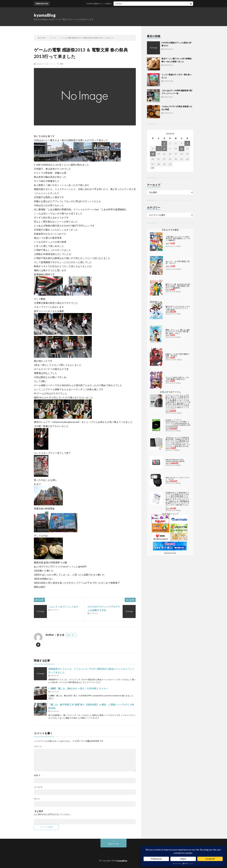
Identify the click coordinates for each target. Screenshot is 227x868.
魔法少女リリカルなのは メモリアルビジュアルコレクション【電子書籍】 (177, 308)
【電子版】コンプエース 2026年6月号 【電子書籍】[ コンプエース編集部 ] (178, 238)
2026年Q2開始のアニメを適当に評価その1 (106, 3)
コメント (38, 746)
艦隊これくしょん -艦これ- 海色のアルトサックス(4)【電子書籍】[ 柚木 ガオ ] (177, 331)
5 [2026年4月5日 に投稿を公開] (187, 143)
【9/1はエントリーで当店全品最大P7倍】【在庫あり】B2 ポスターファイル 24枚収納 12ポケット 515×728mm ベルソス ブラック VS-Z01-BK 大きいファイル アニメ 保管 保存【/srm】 (177, 441)
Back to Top (113, 843)
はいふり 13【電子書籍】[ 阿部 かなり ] (178, 262)
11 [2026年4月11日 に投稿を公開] (181, 148)
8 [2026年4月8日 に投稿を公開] (164, 148)
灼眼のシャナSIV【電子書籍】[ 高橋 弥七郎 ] (177, 355)
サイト (37, 799)
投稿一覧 (70, 635)
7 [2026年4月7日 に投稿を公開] (158, 148)
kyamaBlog (45, 15)
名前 (37, 775)
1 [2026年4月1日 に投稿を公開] (164, 143)
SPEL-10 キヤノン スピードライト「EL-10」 (177, 478)
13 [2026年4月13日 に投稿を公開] (153, 154)
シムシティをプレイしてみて (63, 606)
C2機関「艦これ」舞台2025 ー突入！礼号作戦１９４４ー (78, 688)
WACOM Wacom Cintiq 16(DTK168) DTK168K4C (175, 460)
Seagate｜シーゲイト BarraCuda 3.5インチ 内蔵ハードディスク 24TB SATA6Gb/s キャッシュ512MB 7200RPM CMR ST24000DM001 (177, 423)
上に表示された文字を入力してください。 (53, 814)
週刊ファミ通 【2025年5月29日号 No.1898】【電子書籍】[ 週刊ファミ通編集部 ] (177, 286)
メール (38, 787)
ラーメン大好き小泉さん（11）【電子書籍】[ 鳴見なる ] (177, 378)
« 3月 (152, 168)
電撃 (61, 64)
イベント (51, 64)
